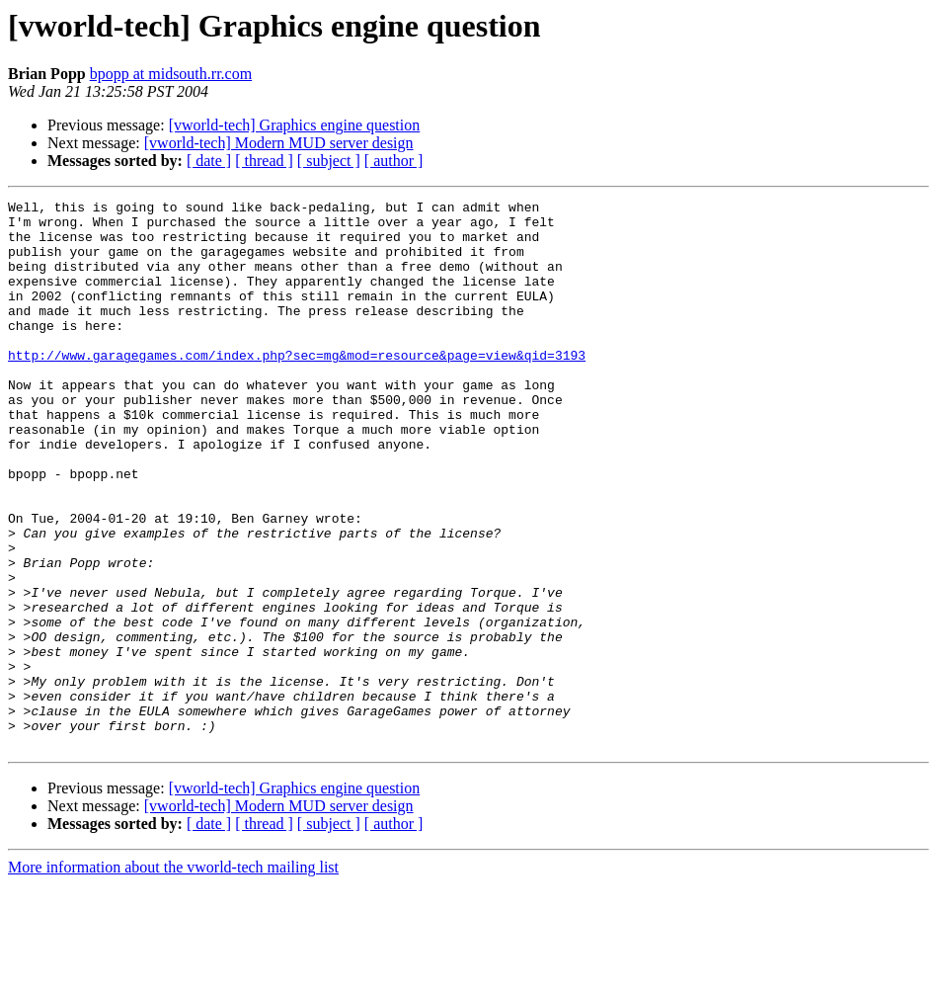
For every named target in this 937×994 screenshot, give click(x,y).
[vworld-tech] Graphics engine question (295, 125)
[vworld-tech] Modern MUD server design (279, 142)
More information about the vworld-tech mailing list (173, 976)
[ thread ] (264, 160)
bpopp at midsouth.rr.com (171, 73)
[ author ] (394, 160)
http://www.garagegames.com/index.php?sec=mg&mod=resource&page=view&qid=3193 (297, 387)
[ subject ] (328, 160)
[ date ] (209, 160)
